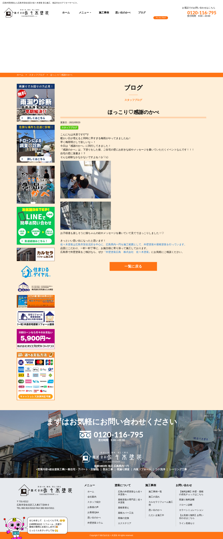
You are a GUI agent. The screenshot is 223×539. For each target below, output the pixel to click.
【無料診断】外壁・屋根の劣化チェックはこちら (191, 493)
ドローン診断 (185, 505)
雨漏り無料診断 (187, 499)
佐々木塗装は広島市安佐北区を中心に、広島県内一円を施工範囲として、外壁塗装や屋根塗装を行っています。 (123, 244)
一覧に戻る (133, 266)
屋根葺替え (123, 507)
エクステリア (124, 523)
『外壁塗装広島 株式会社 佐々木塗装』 (127, 252)
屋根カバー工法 (125, 513)
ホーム (66, 12)
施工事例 (104, 12)
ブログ (142, 12)
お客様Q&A (93, 512)
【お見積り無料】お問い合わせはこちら (191, 516)
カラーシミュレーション (191, 510)
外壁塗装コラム (95, 522)
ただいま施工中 (156, 515)
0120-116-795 (198, 12)
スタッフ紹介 (94, 502)
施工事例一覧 (155, 491)
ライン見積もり (187, 523)
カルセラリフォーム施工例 (161, 503)
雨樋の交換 (123, 518)
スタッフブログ (69, 127)
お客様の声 (93, 507)
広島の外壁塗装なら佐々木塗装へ (130, 493)
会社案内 (91, 496)
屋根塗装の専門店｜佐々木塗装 (130, 501)
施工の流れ (154, 496)
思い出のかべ (122, 12)
